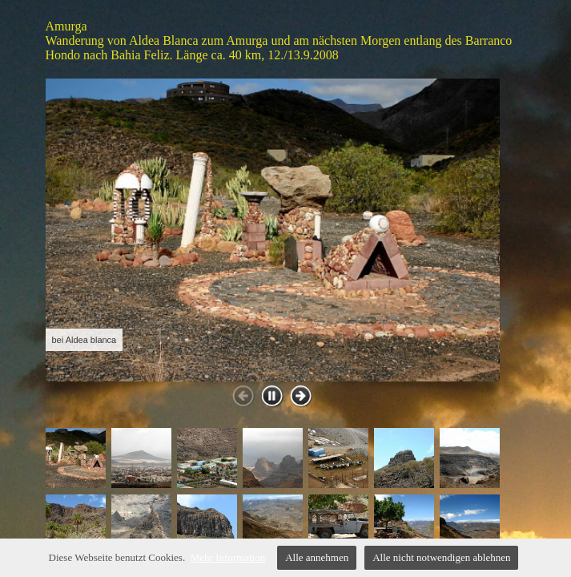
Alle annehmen (316, 557)
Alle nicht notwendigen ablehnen (441, 557)
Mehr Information (228, 557)
